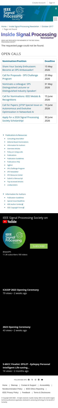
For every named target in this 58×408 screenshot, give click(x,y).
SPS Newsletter (13, 172)
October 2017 (47, 26)
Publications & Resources (16, 135)
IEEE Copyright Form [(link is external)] (15, 207)
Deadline (50, 61)
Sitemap (14, 385)
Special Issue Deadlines (16, 201)
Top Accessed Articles (15, 182)
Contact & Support (28, 385)
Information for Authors (16, 145)
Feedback (26, 393)
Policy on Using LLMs (15, 152)
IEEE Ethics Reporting (35, 389)
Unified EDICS (12, 185)
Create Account (38, 2)
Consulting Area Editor (15, 139)
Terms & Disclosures (42, 393)
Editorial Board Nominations (17, 142)
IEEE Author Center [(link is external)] (15, 204)
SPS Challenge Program (16, 168)
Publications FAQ (13, 162)
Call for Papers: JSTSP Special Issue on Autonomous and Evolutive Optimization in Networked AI (22, 108)
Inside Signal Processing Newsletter (24, 26)
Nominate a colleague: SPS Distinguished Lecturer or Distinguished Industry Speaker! (19, 87)
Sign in (52, 2)
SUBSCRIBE (39, 246)
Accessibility (45, 385)
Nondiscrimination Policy (12, 389)
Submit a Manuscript (15, 178)
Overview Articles (13, 148)
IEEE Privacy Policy (10, 393)
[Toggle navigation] (55, 19)
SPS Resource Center (15, 175)
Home (4, 26)
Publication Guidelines (15, 158)
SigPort (10, 165)
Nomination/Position (14, 61)
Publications (11, 155)
